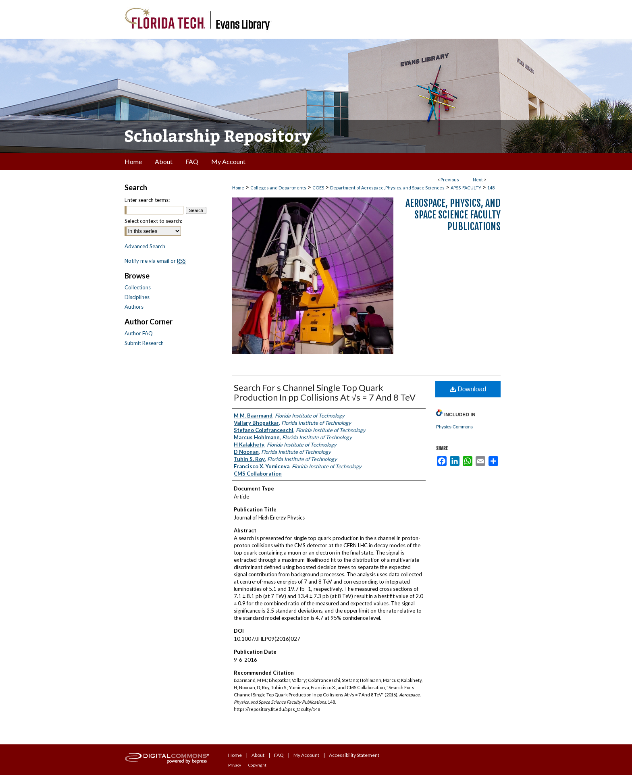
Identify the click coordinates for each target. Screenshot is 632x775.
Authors (134, 306)
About (258, 755)
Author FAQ (139, 333)
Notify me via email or (155, 261)
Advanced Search (145, 246)
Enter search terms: (147, 200)
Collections (138, 287)
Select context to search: (153, 221)
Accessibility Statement (354, 755)
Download (468, 389)
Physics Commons (454, 426)
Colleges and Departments (278, 187)
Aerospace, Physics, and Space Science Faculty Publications (453, 215)
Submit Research (144, 343)
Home (238, 187)
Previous (450, 179)
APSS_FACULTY (466, 187)
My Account (306, 755)
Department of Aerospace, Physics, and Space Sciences (387, 187)
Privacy (234, 765)
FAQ (279, 755)
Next (478, 179)
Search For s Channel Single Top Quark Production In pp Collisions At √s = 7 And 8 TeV (325, 392)
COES (318, 187)
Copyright (257, 765)
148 (491, 187)
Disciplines (137, 297)
